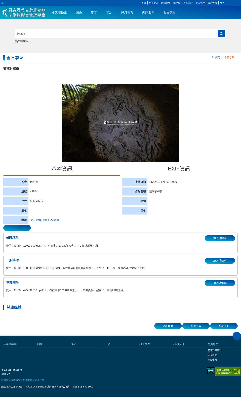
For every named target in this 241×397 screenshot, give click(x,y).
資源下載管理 (215, 350)
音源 (109, 12)
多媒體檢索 (59, 12)
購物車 (176, 3)
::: (2, 2)
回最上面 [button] (224, 325)
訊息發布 (127, 12)
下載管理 (188, 3)
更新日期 (6, 370)
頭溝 (56, 220)
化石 (32, 220)
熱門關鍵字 (21, 41)
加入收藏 (17, 227)
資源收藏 (212, 3)
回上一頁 (196, 325)
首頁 (143, 3)
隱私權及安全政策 (34, 380)
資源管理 (200, 3)
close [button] (237, 336)
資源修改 (212, 355)
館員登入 (153, 3)
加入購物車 (220, 238)
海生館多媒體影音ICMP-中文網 (23, 12)
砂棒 (39, 220)
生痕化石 (47, 220)
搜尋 (221, 33)
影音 (94, 12)
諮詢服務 (148, 12)
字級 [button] (228, 3)
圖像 (79, 12)
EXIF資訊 (179, 169)
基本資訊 (62, 169)
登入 (222, 3)
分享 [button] (233, 3)
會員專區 (169, 12)
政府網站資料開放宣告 (13, 380)
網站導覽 (166, 3)
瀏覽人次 (6, 374)
